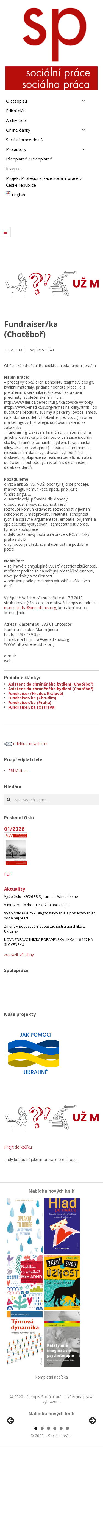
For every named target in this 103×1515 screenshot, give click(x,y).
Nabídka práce (42, 349)
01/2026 (14, 828)
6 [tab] (67, 1492)
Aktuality (14, 889)
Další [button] (92, 1453)
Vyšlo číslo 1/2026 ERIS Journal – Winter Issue (41, 896)
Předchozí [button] (11, 1453)
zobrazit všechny (19, 954)
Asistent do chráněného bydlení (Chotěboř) (50, 684)
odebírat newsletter (26, 743)
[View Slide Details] (26, 1454)
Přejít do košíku (18, 1147)
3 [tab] (48, 1492)
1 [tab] (35, 1492)
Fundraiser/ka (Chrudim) (32, 697)
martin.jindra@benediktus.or (29, 607)
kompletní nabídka (51, 1377)
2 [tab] (42, 1492)
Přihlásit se (18, 770)
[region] (51, 1454)
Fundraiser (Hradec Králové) (35, 693)
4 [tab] (54, 1492)
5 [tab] (61, 1492)
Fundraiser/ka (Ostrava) (32, 707)
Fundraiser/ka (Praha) (29, 702)
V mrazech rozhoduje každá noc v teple (37, 904)
